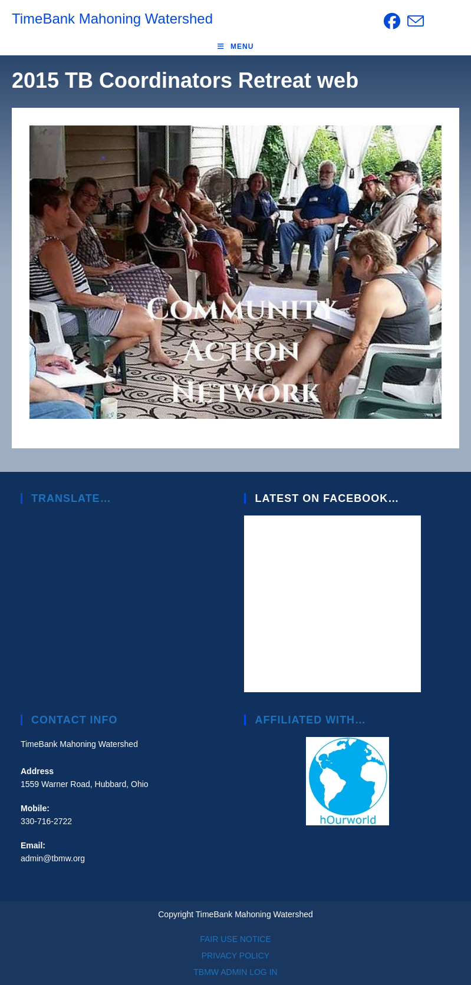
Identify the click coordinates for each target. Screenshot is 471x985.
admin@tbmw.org (53, 858)
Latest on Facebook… (327, 498)
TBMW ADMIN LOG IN (235, 972)
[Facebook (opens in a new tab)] (392, 21)
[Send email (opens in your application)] (414, 21)
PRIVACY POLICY (235, 955)
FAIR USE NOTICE (235, 939)
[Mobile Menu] (236, 46)
